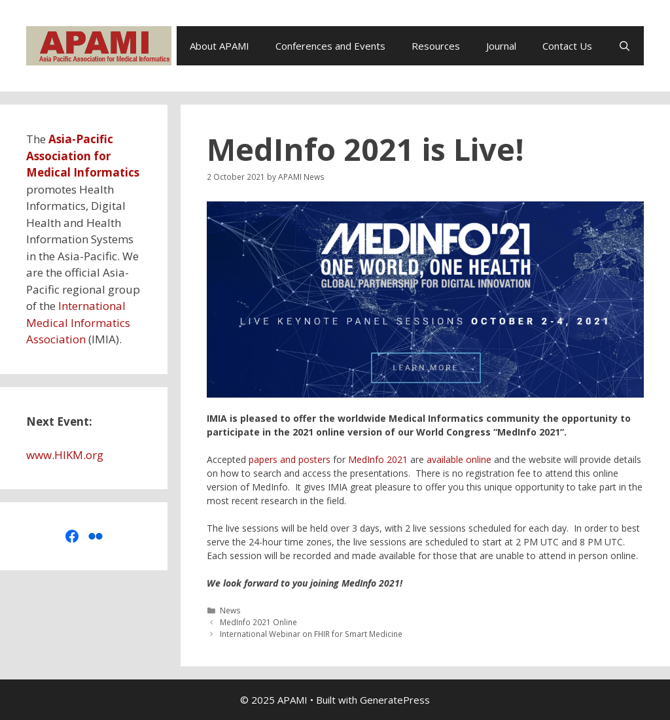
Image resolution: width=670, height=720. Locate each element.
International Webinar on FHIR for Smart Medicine (311, 633)
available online (459, 459)
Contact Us (567, 45)
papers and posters (289, 459)
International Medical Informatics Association (78, 322)
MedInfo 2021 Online (258, 622)
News (230, 610)
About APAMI (219, 45)
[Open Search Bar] (624, 45)
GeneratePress (395, 699)
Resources (436, 45)
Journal (501, 45)
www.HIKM (54, 454)
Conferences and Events (330, 45)
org (94, 454)
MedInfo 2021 (378, 459)
